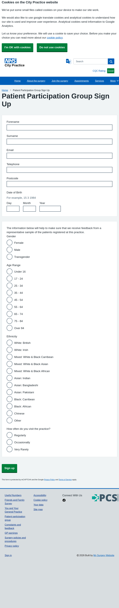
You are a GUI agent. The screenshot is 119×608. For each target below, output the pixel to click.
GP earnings (11, 533)
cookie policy (55, 37)
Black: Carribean (24, 399)
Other (17, 420)
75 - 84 (18, 321)
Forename (13, 121)
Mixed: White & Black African (32, 371)
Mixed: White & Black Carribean (33, 357)
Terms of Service (65, 480)
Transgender (22, 257)
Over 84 (19, 328)
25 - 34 (18, 285)
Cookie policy (40, 500)
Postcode (12, 178)
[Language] (68, 61)
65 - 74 (18, 314)
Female (18, 242)
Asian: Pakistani (24, 392)
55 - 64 (18, 307)
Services (99, 81)
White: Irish (21, 350)
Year (42, 203)
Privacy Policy (49, 480)
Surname (12, 136)
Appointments (81, 81)
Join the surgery (60, 81)
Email (10, 150)
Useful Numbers (13, 495)
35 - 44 (18, 292)
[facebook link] (64, 500)
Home (17, 81)
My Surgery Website (103, 555)
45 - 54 (18, 299)
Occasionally (22, 442)
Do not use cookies (52, 47)
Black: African (22, 406)
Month (27, 203)
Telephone (13, 164)
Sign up (9, 468)
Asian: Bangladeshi (26, 385)
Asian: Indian (22, 378)
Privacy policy (12, 546)
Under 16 (20, 271)
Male (17, 249)
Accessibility (40, 495)
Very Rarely (21, 449)
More (114, 81)
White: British (22, 342)
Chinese (19, 413)
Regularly (20, 435)
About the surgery (36, 81)
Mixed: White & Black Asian (31, 364)
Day (9, 203)
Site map (38, 509)
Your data (38, 505)
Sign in (8, 555)
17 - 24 (18, 278)
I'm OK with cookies (17, 47)
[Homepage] (35, 62)
